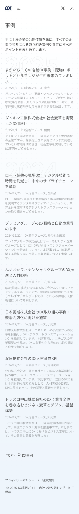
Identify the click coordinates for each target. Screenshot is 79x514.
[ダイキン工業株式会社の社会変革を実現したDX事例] (39, 133)
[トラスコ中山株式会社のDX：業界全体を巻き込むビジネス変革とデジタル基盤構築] (39, 417)
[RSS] (72, 8)
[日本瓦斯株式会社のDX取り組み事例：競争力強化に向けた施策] (39, 329)
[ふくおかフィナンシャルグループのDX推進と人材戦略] (39, 284)
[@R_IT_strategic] (63, 8)
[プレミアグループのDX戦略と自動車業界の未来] (39, 240)
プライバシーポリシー (20, 480)
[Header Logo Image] (8, 8)
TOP (9, 455)
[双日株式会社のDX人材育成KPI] (39, 373)
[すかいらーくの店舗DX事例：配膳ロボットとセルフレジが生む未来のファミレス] (39, 87)
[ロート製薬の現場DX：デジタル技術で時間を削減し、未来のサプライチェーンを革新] (39, 193)
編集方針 (48, 480)
